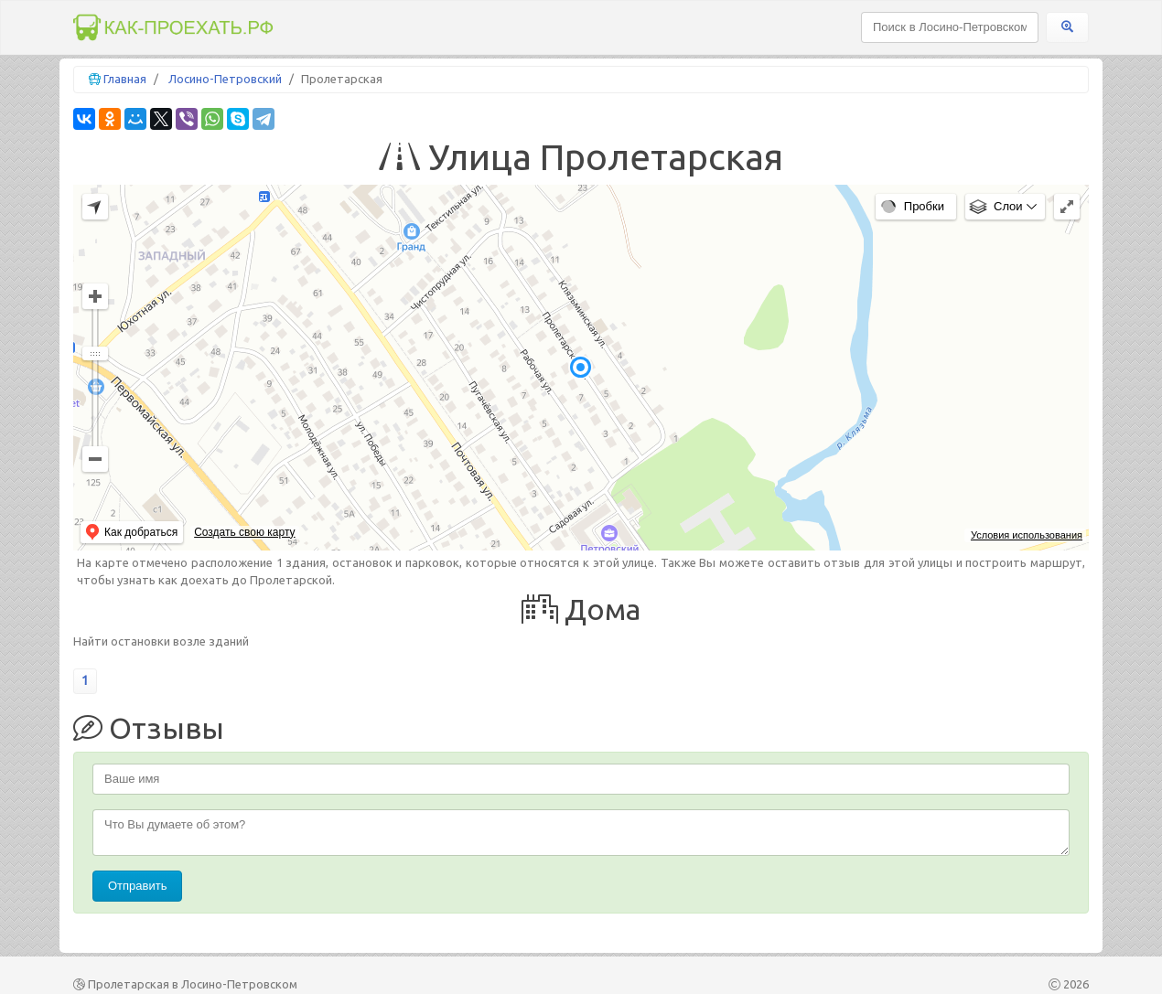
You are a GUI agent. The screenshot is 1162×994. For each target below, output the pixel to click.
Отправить (137, 885)
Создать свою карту (244, 532)
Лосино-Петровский (225, 78)
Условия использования (1026, 534)
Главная (124, 78)
